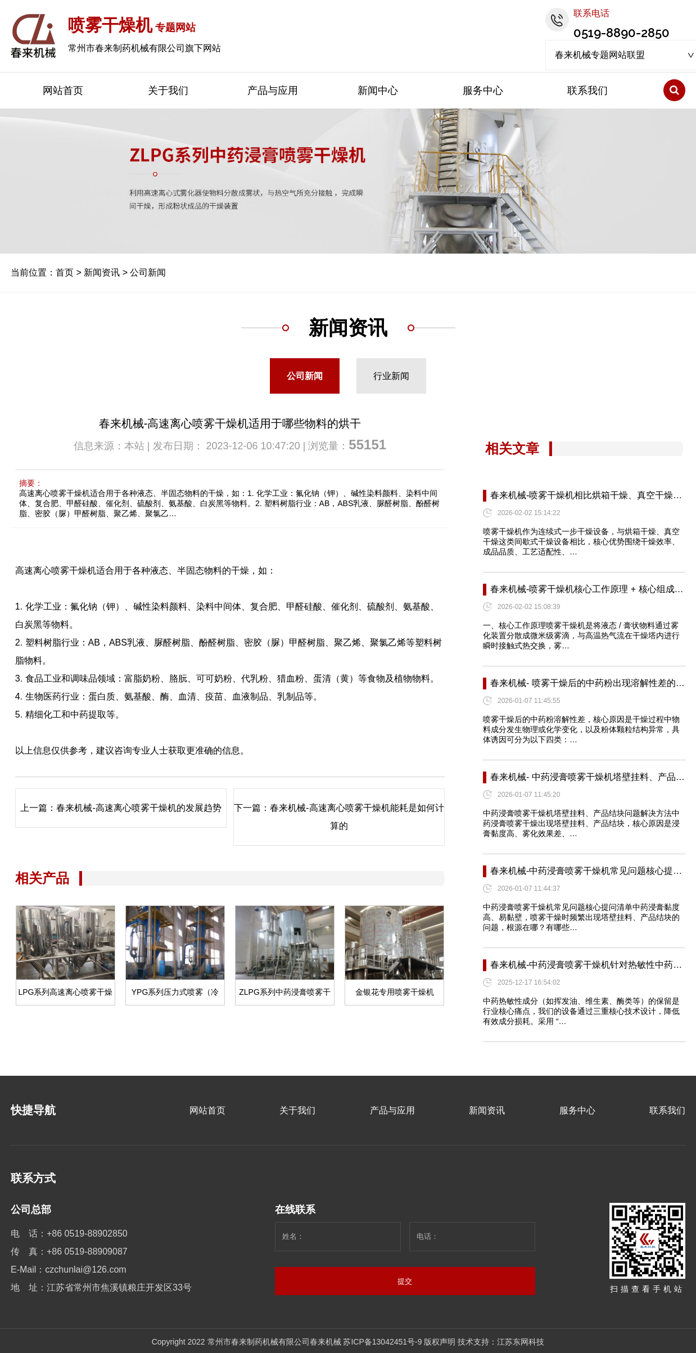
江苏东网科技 (520, 1341)
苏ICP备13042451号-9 (382, 1341)
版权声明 (439, 1341)
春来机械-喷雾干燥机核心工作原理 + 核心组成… (587, 589)
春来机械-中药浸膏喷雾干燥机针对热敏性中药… (586, 964)
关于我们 (168, 90)
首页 (65, 272)
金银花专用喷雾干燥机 (394, 991)
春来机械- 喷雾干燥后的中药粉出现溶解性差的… (587, 683)
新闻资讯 (102, 272)
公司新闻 (148, 272)
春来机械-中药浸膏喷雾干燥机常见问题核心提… (586, 871)
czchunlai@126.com (85, 1269)
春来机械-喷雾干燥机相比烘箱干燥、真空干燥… (586, 495)
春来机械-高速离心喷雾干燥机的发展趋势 (138, 808)
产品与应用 (272, 90)
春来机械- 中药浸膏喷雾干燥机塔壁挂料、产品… (587, 777)
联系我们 (587, 90)
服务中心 (483, 90)
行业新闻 (391, 376)
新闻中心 (378, 90)
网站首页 (63, 90)
